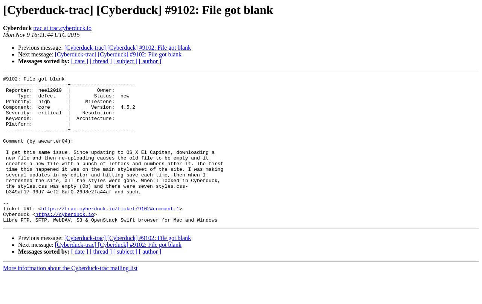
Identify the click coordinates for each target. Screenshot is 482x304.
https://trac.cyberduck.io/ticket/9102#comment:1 (110, 235)
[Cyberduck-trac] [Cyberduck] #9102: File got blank (127, 47)
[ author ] (150, 61)
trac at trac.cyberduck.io (62, 28)
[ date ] (79, 61)
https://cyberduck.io (64, 242)
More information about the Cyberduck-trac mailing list (70, 297)
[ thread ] (101, 61)
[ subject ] (125, 61)
